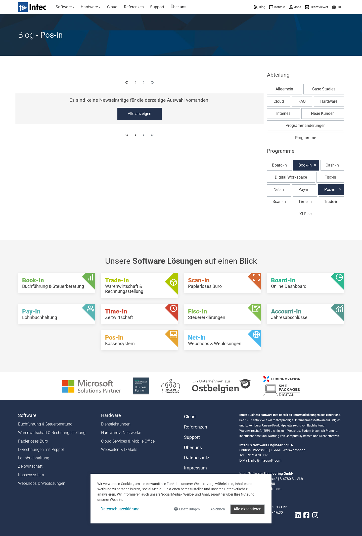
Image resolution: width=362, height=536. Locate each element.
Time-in (305, 201)
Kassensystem (31, 474)
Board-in (279, 165)
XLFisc (305, 213)
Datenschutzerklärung (120, 509)
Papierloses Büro (33, 441)
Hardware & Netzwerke (121, 432)
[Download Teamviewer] (316, 7)
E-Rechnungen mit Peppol (41, 449)
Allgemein (284, 89)
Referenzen (195, 427)
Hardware (328, 101)
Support (192, 437)
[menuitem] (65, 7)
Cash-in (332, 165)
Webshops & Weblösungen (41, 483)
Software (27, 415)
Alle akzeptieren (247, 509)
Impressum (195, 467)
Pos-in (329, 189)
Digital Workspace (291, 177)
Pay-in (303, 189)
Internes (283, 113)
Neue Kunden (323, 113)
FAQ (302, 101)
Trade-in (331, 201)
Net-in (279, 189)
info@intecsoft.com (265, 460)
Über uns (193, 447)
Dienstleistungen (115, 424)
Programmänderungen (306, 125)
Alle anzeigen (139, 113)
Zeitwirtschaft (30, 466)
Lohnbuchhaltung (33, 458)
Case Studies (323, 89)
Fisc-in (330, 177)
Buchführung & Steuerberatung (45, 424)
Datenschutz (196, 457)
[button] (337, 7)
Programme (305, 137)
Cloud (279, 101)
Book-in (305, 165)
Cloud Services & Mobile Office (128, 441)
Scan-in (279, 201)
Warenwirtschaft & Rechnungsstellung (51, 432)
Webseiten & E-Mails (119, 449)
